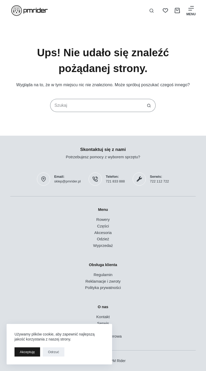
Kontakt (103, 316)
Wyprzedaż (103, 245)
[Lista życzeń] (165, 10)
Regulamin (103, 274)
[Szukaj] (152, 11)
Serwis (103, 323)
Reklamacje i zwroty (103, 281)
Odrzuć (53, 352)
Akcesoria (103, 232)
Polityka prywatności (103, 287)
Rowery (103, 219)
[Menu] (191, 11)
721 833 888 (115, 181)
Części (103, 226)
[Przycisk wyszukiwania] (149, 105)
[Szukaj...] (96, 105)
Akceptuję (27, 352)
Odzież (103, 239)
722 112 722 (159, 181)
